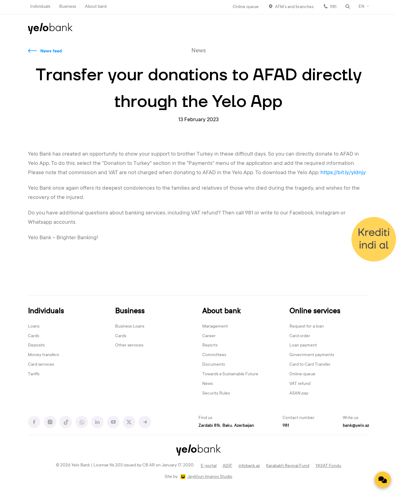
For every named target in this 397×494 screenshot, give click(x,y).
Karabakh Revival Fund (287, 466)
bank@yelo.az (356, 425)
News (207, 384)
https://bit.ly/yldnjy (343, 173)
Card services (41, 364)
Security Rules (216, 393)
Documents (213, 364)
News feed (51, 51)
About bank (96, 6)
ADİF (227, 466)
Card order (299, 336)
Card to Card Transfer (310, 364)
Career (209, 336)
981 (333, 7)
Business (67, 6)
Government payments (311, 355)
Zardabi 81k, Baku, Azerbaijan (226, 425)
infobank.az (249, 466)
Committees (214, 355)
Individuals (40, 6)
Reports (209, 345)
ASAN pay (298, 393)
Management (215, 326)
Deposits (36, 345)
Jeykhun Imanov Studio (209, 476)
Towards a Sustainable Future (230, 374)
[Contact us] (383, 480)
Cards (33, 336)
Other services (129, 345)
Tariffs (33, 374)
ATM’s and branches (294, 7)
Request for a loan (306, 326)
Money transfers (43, 355)
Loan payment (303, 345)
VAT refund (299, 384)
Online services (314, 311)
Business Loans (129, 326)
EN (361, 6)
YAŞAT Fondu (328, 466)
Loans (33, 326)
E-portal (208, 466)
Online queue (246, 7)
